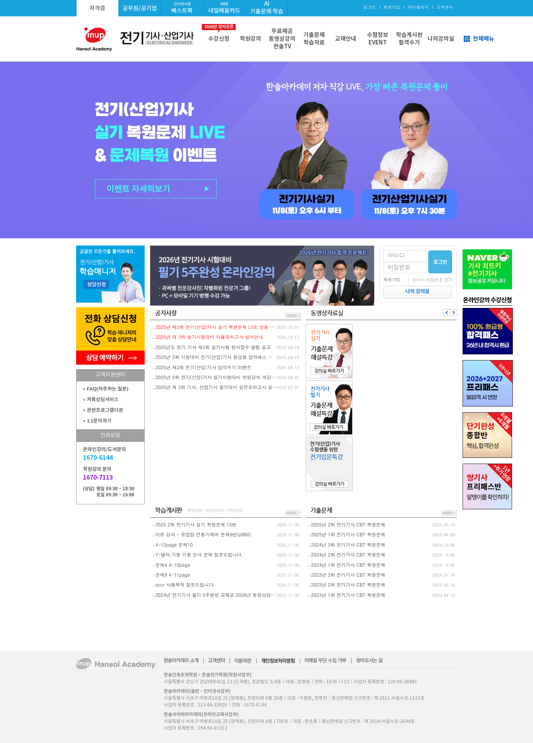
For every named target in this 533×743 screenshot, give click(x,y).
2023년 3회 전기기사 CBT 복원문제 (348, 574)
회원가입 (391, 7)
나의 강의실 (417, 291)
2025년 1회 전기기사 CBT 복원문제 (348, 534)
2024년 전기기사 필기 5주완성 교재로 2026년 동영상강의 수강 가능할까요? (216, 595)
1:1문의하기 (99, 421)
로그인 (369, 7)
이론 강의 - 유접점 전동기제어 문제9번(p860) (203, 534)
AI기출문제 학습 (266, 7)
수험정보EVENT (377, 38)
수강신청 (219, 33)
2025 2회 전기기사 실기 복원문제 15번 (195, 524)
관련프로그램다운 (105, 410)
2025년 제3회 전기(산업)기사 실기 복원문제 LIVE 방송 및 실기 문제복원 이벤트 (216, 327)
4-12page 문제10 (174, 544)
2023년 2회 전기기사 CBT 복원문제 (348, 584)
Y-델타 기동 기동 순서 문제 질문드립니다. (199, 554)
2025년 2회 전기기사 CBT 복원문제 (348, 524)
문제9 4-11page (172, 574)
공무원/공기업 (140, 8)
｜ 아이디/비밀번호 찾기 (429, 279)
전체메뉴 (483, 38)
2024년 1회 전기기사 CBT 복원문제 (348, 564)
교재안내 (345, 38)
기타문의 (235, 510)
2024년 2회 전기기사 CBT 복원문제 (348, 554)
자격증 (97, 8)
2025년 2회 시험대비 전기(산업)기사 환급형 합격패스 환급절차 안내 (216, 357)
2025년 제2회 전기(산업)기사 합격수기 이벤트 (203, 367)
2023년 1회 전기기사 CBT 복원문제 (348, 595)
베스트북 (182, 8)
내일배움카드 (224, 8)
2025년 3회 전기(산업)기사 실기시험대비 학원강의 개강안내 (216, 377)
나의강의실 (441, 38)
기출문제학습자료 (314, 38)
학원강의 (250, 38)
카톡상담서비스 (103, 399)
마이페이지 (418, 7)
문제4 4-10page (172, 564)
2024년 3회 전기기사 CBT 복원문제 (348, 544)
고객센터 (444, 7)
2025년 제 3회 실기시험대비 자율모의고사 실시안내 (209, 336)
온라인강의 (214, 510)
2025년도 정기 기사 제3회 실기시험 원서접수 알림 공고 (213, 347)
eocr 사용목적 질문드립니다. (185, 584)
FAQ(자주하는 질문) (108, 389)
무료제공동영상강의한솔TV (282, 38)
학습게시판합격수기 (409, 38)
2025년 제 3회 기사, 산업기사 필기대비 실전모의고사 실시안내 (216, 387)
